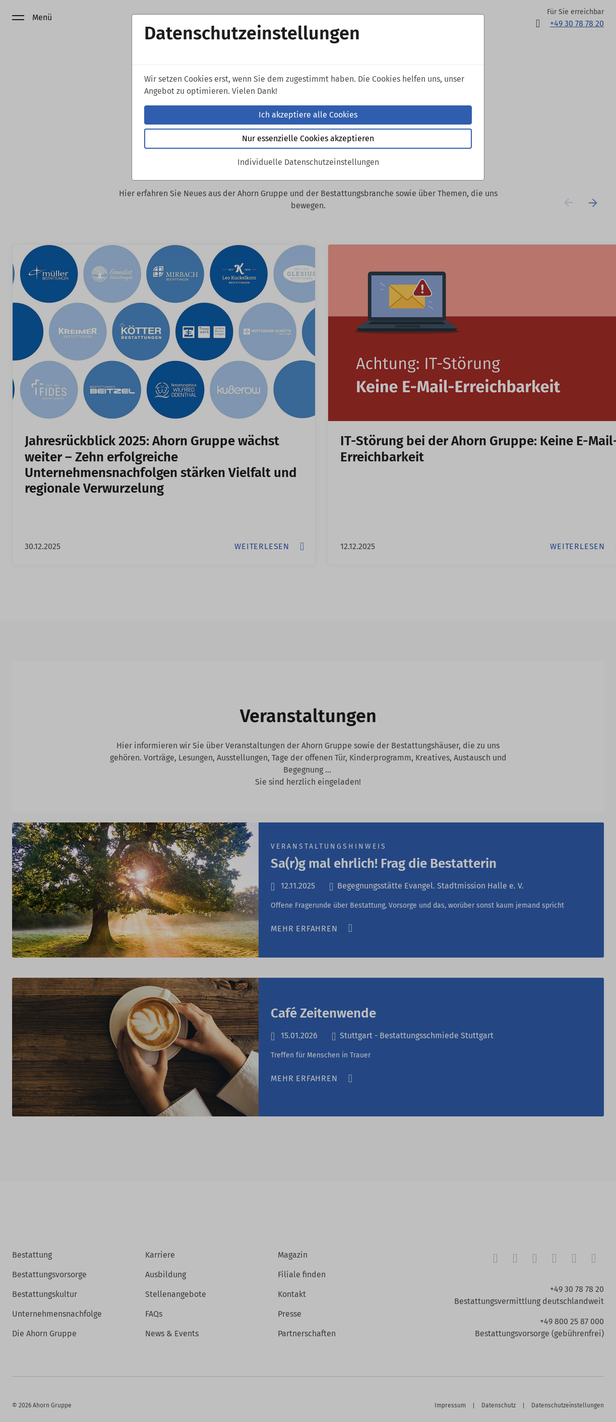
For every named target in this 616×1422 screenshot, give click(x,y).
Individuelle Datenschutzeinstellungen (308, 162)
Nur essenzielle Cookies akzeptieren (308, 138)
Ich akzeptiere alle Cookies (308, 115)
